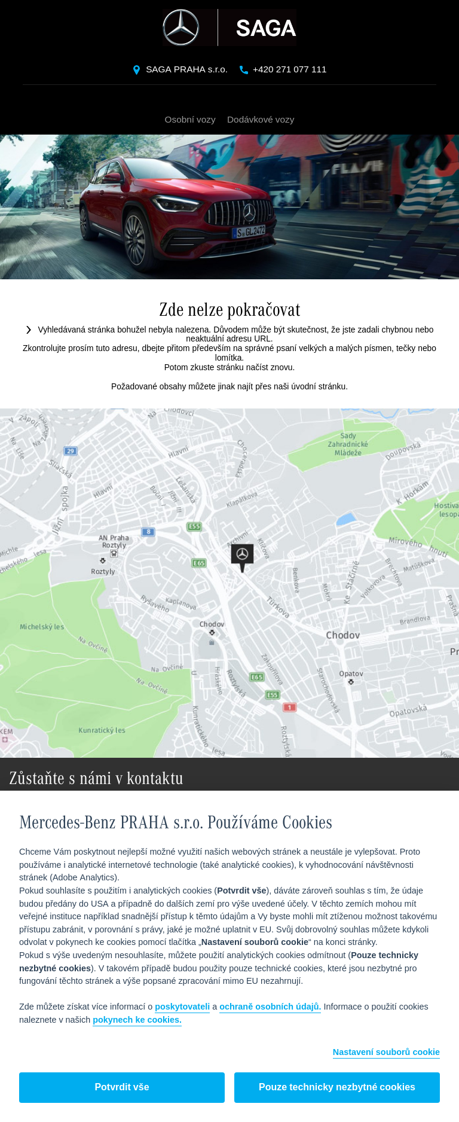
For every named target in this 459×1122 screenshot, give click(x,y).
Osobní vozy (190, 120)
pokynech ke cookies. (137, 1020)
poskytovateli (182, 1007)
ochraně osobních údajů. (270, 1007)
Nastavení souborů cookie (386, 1053)
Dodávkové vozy (260, 120)
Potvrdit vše (121, 1087)
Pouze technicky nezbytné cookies (337, 1087)
